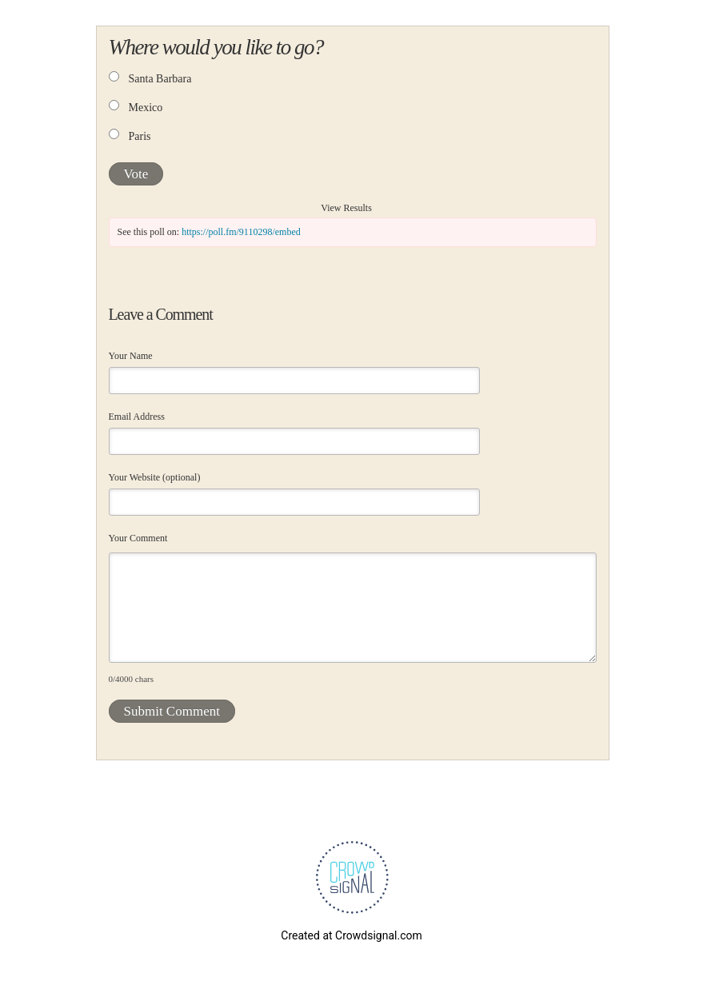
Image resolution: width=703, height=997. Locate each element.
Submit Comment (172, 711)
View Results (346, 207)
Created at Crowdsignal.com (351, 935)
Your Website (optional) (155, 477)
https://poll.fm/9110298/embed (241, 231)
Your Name (131, 355)
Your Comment (138, 538)
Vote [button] (136, 173)
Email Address (137, 416)
